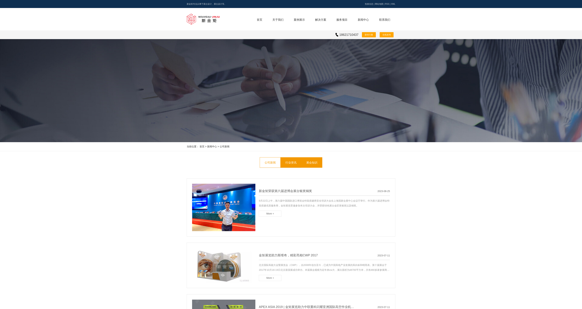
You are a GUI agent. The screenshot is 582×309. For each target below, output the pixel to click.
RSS (387, 4)
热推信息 (369, 4)
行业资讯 (291, 162)
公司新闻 (224, 146)
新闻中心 (363, 19)
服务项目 (341, 19)
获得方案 (369, 35)
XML (393, 4)
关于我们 (278, 19)
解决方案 (320, 19)
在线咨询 (386, 35)
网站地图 (379, 4)
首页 (259, 19)
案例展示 (299, 19)
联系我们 (384, 19)
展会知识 (311, 162)
